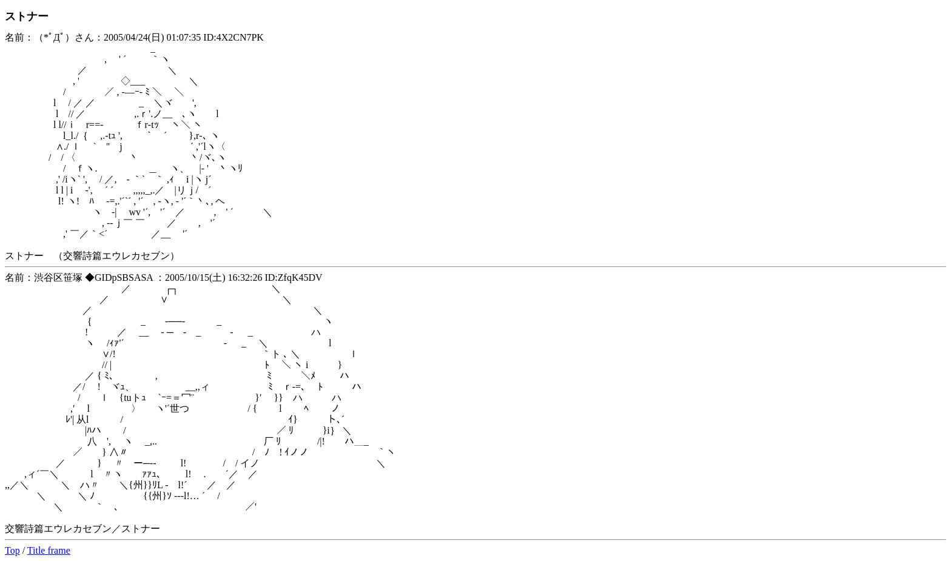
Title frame (48, 550)
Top (12, 550)
